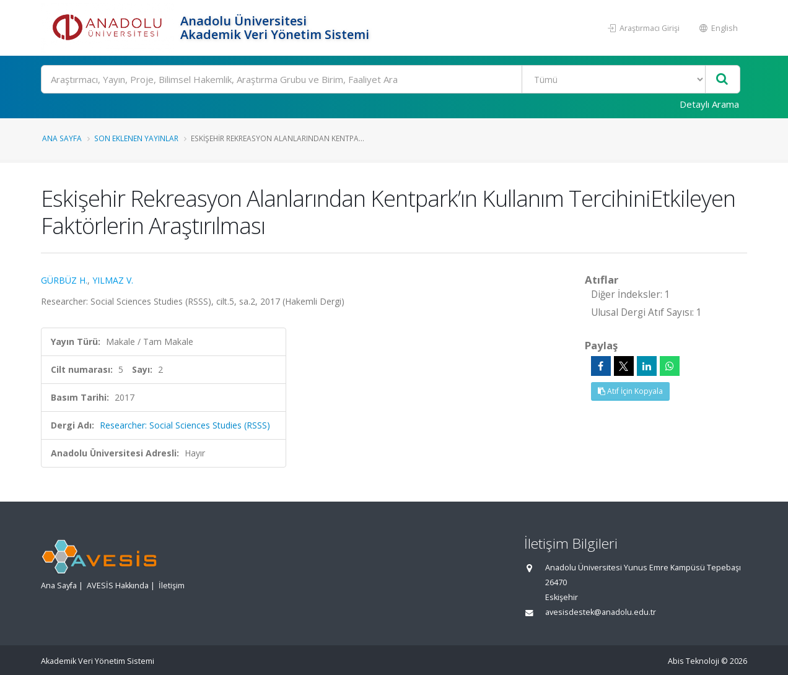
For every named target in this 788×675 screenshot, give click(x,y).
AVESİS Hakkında (118, 585)
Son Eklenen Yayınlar (136, 138)
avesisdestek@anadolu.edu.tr (600, 612)
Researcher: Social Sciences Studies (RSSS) (185, 425)
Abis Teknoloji (693, 661)
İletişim (172, 585)
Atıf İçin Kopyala (630, 391)
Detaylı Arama (709, 104)
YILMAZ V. (112, 280)
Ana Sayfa (62, 138)
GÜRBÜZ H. (64, 280)
